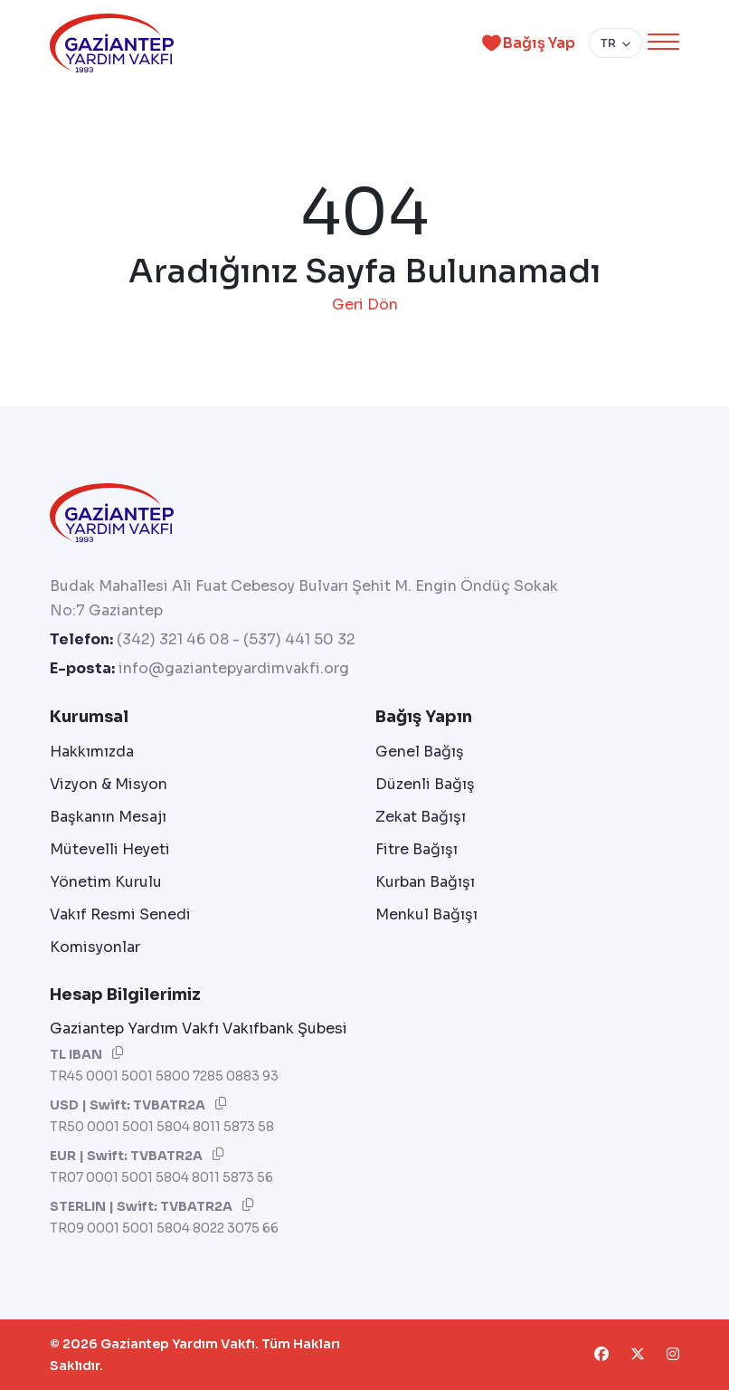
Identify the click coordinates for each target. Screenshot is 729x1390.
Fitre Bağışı (416, 849)
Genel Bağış (419, 751)
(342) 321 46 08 (173, 639)
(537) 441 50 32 (299, 639)
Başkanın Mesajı (108, 816)
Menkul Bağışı (426, 914)
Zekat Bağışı (420, 816)
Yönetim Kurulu (106, 881)
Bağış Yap (525, 43)
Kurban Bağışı (425, 881)
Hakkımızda (92, 751)
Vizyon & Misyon (108, 784)
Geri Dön (365, 304)
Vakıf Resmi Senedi (120, 914)
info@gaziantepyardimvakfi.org (233, 668)
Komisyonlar (95, 947)
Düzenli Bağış (425, 784)
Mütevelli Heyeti (110, 849)
